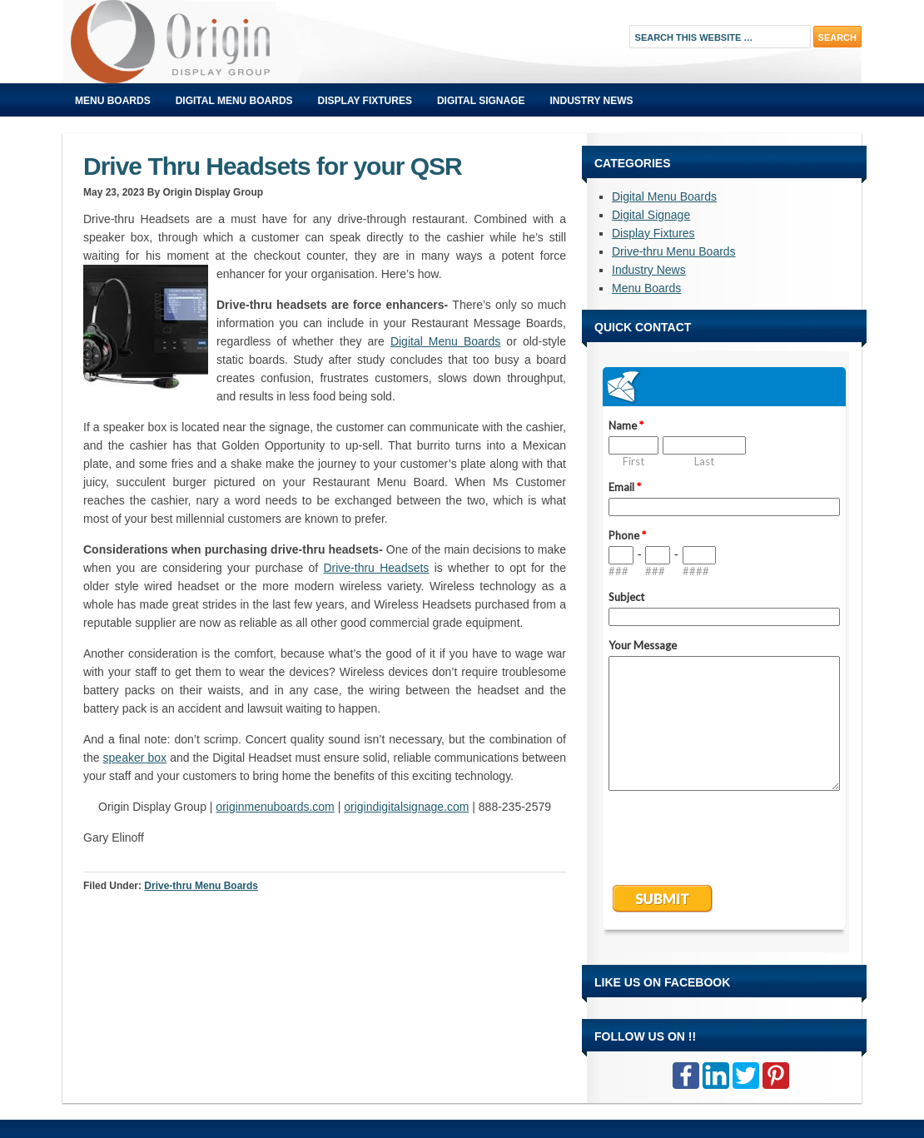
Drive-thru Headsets (376, 567)
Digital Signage (481, 101)
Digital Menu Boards (234, 101)
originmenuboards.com (275, 806)
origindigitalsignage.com (406, 806)
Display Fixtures (365, 101)
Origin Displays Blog (249, 41)
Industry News (591, 101)
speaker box (134, 757)
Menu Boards (113, 101)
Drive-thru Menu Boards (201, 886)
